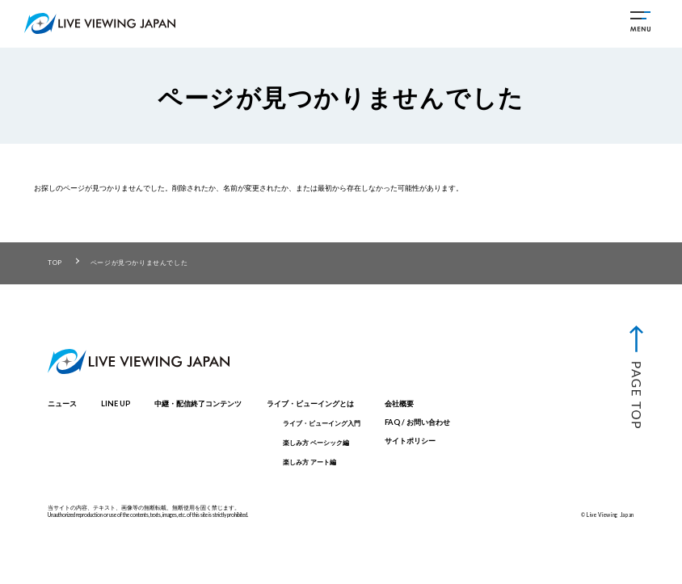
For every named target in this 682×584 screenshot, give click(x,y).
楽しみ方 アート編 (309, 462)
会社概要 (399, 403)
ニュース (62, 403)
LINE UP (115, 403)
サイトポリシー (410, 440)
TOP (55, 262)
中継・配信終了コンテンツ (198, 403)
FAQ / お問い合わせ (417, 422)
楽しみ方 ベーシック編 (316, 443)
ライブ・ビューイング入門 (321, 423)
